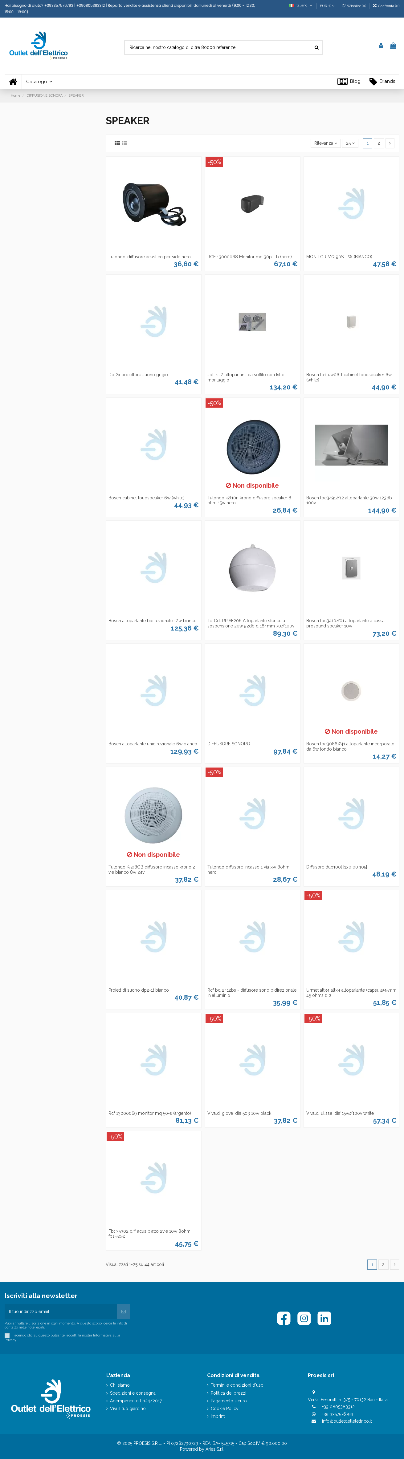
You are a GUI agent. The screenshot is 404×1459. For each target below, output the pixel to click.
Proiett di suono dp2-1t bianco (138, 990)
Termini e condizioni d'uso (237, 1385)
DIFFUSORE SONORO (228, 743)
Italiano (301, 5)
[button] (39, 82)
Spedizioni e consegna (133, 1393)
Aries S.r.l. (215, 1449)
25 (350, 143)
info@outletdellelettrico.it (347, 1421)
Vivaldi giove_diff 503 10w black (239, 1113)
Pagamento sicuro (229, 1400)
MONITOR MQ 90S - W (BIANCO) (339, 256)
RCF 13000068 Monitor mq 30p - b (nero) (249, 256)
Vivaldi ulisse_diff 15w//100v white (340, 1113)
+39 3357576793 (337, 1414)
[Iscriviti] (123, 1311)
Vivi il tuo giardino (128, 1408)
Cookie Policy (225, 1408)
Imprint (218, 1416)
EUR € (327, 6)
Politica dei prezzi (228, 1393)
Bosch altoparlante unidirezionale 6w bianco (152, 743)
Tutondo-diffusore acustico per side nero (149, 256)
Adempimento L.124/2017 (136, 1400)
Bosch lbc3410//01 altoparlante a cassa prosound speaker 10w (345, 623)
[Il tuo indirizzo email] (61, 1311)
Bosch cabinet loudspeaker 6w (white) (146, 497)
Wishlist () (354, 6)
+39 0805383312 (338, 1406)
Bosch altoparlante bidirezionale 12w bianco (152, 620)
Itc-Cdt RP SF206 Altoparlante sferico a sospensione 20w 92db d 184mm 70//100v (250, 623)
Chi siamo (120, 1385)
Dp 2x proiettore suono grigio (138, 374)
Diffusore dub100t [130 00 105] (336, 867)
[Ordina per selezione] (326, 143)
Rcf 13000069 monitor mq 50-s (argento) (149, 1113)
